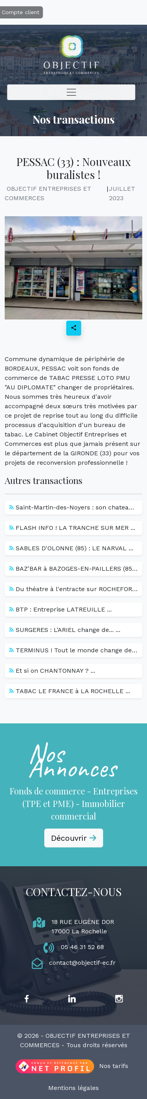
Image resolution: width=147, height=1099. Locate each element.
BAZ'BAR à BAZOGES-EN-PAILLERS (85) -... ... (75, 568)
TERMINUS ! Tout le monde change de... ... (75, 650)
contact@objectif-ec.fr (82, 962)
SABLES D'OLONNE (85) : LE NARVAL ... (71, 548)
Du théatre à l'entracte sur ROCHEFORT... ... (75, 589)
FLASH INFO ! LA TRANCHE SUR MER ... (72, 527)
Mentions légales (73, 1088)
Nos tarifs (113, 1066)
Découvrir (73, 838)
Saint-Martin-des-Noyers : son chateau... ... (75, 507)
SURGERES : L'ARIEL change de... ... (64, 629)
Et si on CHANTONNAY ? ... (52, 670)
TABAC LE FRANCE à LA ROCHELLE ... (69, 691)
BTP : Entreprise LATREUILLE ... (60, 609)
